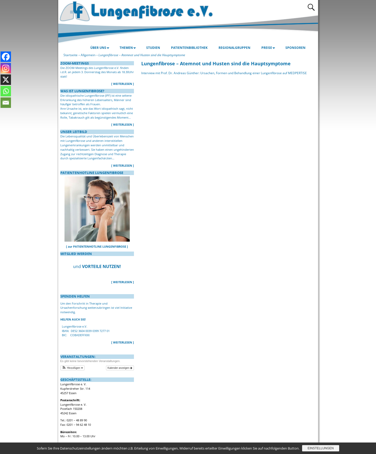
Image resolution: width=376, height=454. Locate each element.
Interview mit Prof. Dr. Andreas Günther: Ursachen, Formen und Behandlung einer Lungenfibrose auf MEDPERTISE (224, 73)
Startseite (70, 55)
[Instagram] (6, 68)
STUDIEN (153, 47)
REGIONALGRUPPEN (234, 47)
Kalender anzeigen (120, 367)
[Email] (6, 102)
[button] (72, 368)
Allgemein (88, 55)
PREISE (269, 47)
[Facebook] (6, 56)
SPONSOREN (295, 47)
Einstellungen (321, 448)
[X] (6, 79)
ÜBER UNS (100, 47)
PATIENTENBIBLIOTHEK (189, 47)
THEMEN (129, 47)
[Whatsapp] (6, 91)
